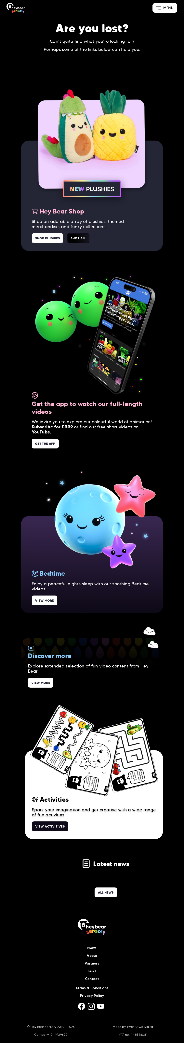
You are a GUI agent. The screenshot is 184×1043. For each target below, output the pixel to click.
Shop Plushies (47, 238)
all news (106, 892)
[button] (164, 8)
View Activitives (50, 826)
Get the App (45, 444)
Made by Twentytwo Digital (133, 1027)
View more (44, 600)
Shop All (78, 238)
